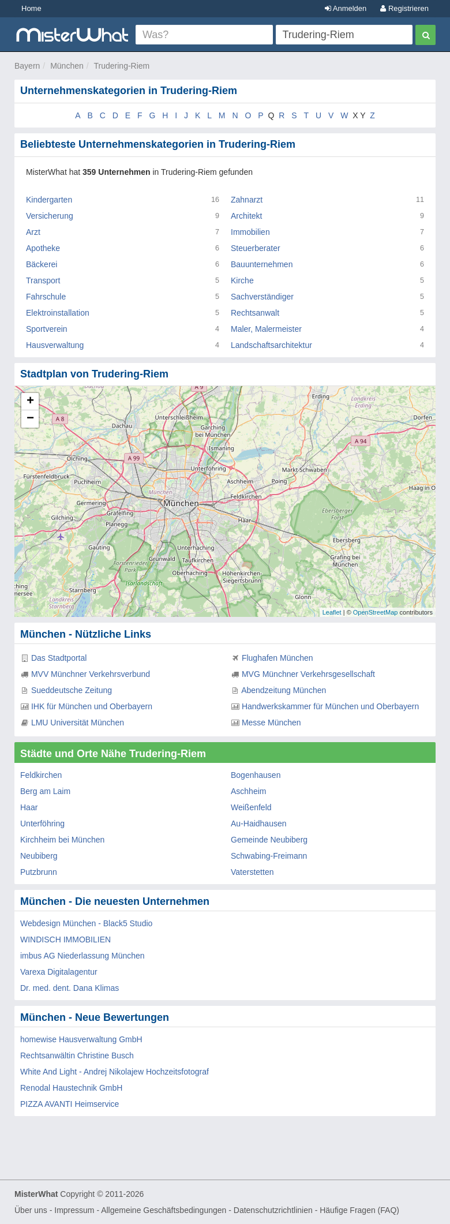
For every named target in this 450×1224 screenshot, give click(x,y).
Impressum (74, 1210)
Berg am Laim (45, 791)
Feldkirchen (41, 775)
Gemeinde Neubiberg (269, 839)
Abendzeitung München (283, 690)
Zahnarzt (246, 199)
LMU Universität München (77, 722)
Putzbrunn (38, 872)
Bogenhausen (255, 775)
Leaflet (332, 612)
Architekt (246, 215)
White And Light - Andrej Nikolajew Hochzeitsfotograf (114, 1071)
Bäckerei (41, 264)
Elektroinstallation (57, 312)
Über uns (30, 1210)
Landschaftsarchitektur (271, 345)
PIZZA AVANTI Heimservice (69, 1104)
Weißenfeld (251, 807)
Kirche (242, 280)
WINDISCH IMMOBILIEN (65, 939)
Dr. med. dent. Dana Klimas (69, 988)
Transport (43, 280)
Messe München (271, 722)
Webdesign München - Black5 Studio (86, 923)
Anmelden (345, 8)
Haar (29, 807)
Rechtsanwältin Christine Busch (77, 1055)
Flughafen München (277, 657)
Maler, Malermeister (266, 329)
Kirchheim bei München (62, 839)
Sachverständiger (262, 296)
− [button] (30, 419)
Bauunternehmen (261, 264)
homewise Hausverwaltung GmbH (81, 1039)
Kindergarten (49, 199)
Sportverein (47, 329)
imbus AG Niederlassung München (82, 955)
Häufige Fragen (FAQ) (359, 1210)
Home (31, 8)
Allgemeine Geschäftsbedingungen (163, 1210)
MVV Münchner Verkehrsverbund (90, 674)
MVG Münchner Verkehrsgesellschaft (308, 674)
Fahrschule (46, 296)
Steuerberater (255, 248)
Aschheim (248, 791)
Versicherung (49, 215)
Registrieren (404, 8)
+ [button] (30, 401)
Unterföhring (42, 823)
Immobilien (250, 232)
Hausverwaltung (55, 345)
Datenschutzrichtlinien (273, 1210)
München (67, 65)
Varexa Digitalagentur (58, 971)
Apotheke (43, 248)
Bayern (27, 65)
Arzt (33, 232)
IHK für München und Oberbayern (91, 706)
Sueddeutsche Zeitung (71, 690)
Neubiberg (39, 855)
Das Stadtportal (59, 657)
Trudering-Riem (122, 65)
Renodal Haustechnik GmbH (71, 1087)
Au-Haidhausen (259, 823)
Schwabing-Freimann (269, 855)
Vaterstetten (252, 872)
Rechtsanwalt (255, 312)
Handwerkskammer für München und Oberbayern (330, 706)
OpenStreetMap (375, 612)
